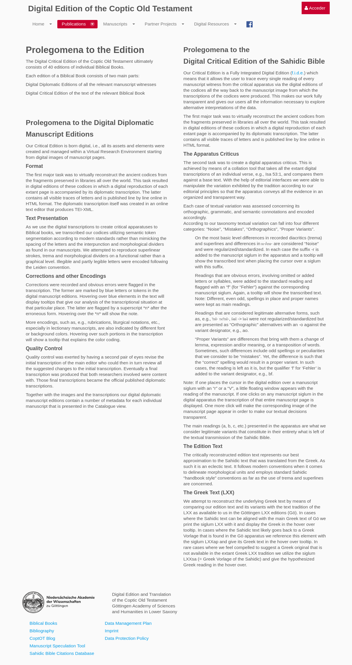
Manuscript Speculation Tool (57, 645)
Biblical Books (43, 623)
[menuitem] (315, 8)
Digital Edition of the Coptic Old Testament (110, 8)
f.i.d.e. (298, 72)
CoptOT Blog (42, 638)
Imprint (111, 630)
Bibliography (42, 630)
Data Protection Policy (126, 638)
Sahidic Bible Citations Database (62, 653)
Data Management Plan (128, 623)
